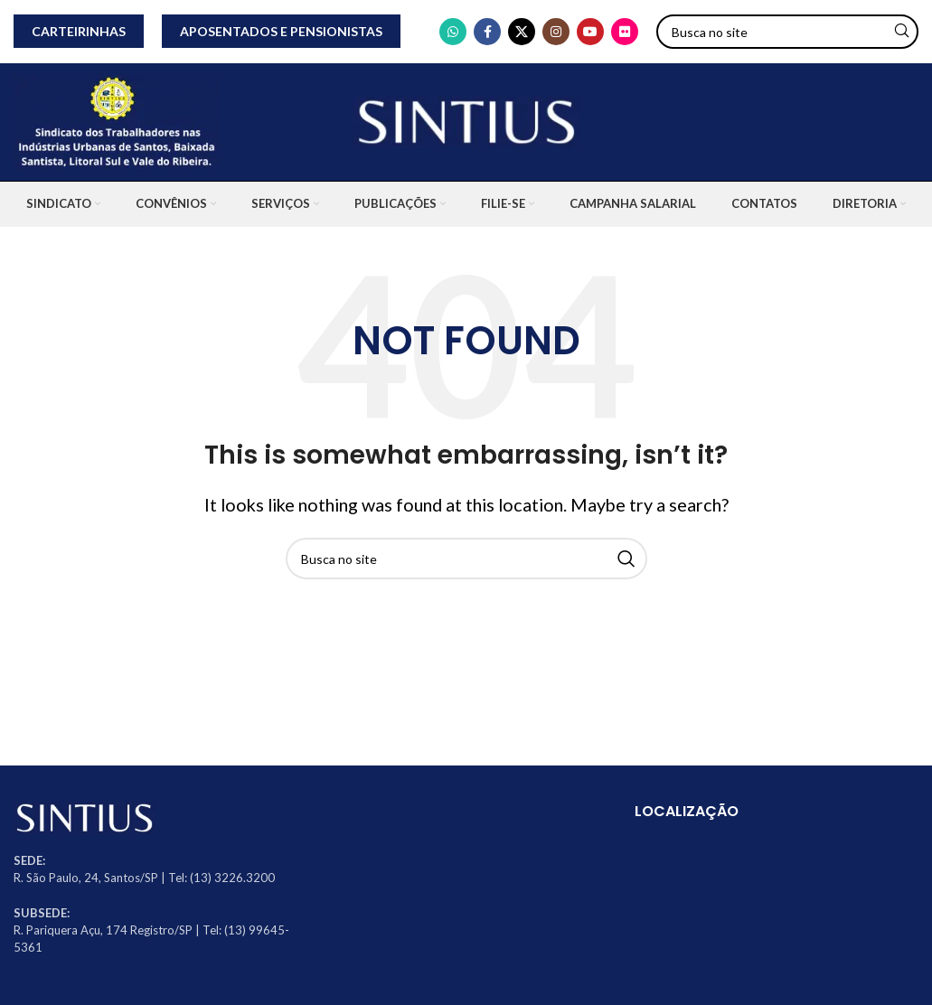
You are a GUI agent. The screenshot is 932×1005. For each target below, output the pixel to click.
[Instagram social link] (556, 31)
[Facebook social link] (487, 31)
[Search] (787, 31)
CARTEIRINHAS (79, 31)
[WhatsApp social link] (452, 31)
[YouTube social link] (590, 31)
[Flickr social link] (624, 31)
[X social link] (521, 31)
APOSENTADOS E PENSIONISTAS (281, 31)
